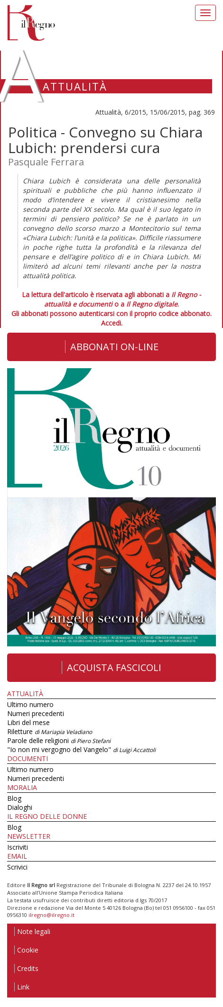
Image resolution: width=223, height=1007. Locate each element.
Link (21, 986)
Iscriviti (17, 847)
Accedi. (111, 322)
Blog (14, 798)
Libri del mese (28, 722)
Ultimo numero (30, 704)
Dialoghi (19, 807)
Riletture (49, 731)
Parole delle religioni (59, 740)
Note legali (32, 931)
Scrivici (17, 866)
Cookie (26, 949)
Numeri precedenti (35, 713)
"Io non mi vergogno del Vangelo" (81, 749)
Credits (26, 968)
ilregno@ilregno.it (51, 914)
